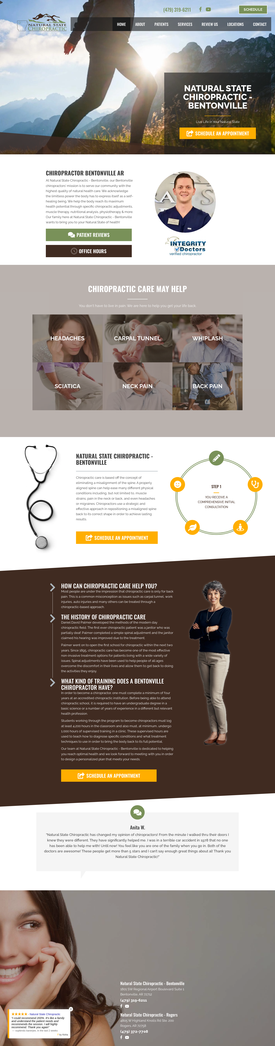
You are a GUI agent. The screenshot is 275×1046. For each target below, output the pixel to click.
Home (121, 24)
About (140, 24)
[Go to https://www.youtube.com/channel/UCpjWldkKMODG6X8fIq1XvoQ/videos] (208, 10)
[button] (218, 133)
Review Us (210, 24)
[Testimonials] (137, 841)
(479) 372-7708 (134, 1031)
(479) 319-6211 (177, 9)
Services (185, 24)
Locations (235, 24)
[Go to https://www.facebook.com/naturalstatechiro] (200, 10)
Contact (260, 24)
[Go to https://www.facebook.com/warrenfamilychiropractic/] (121, 1038)
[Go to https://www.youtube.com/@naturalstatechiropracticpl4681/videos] (127, 1038)
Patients (161, 24)
